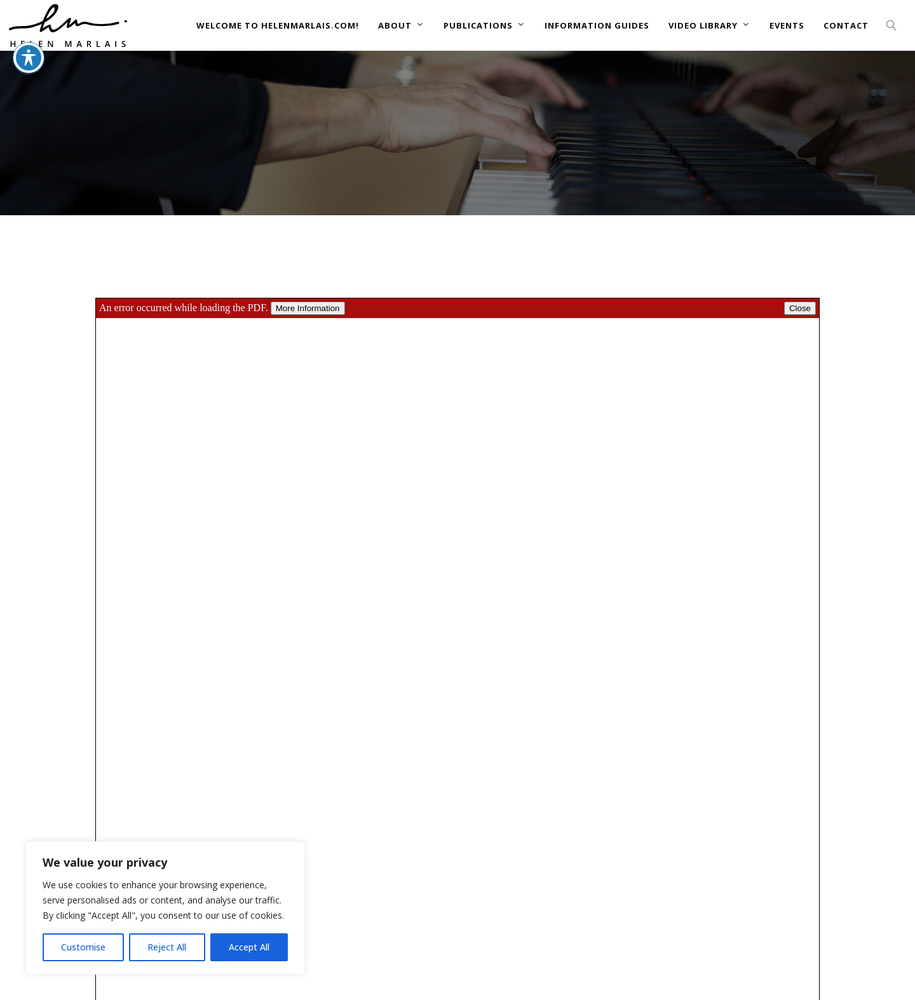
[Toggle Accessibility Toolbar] (28, 30)
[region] (165, 908)
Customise (83, 947)
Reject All (166, 947)
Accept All (249, 947)
